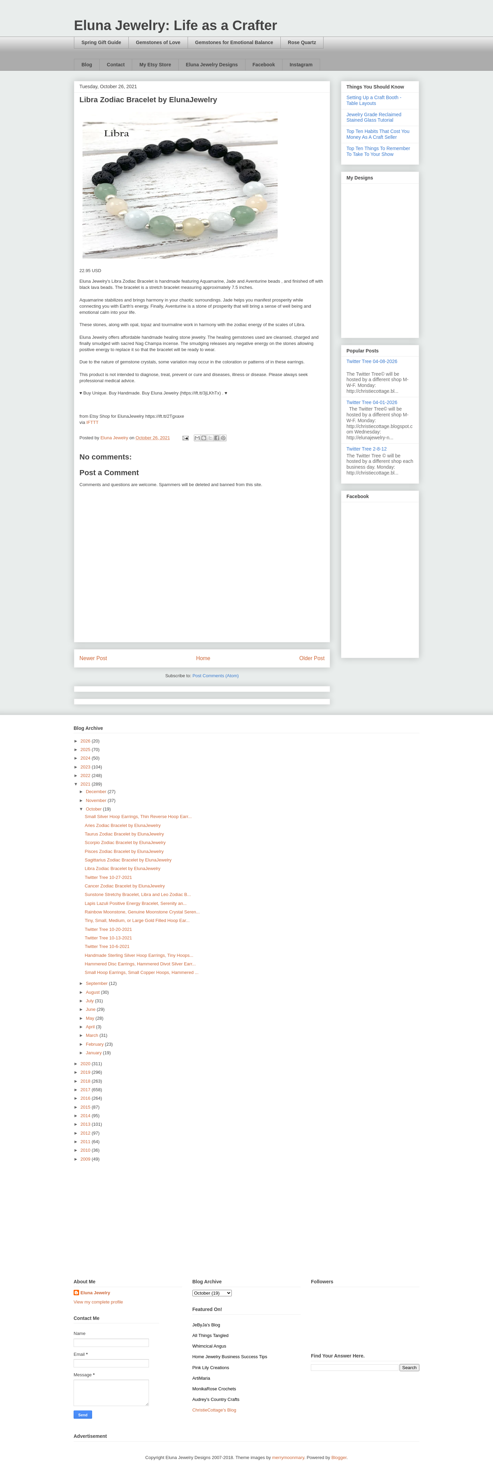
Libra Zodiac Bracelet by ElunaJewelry (122, 868)
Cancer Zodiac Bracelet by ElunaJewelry (125, 885)
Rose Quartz (302, 42)
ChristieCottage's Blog (214, 1410)
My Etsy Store (155, 64)
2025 (86, 749)
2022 (86, 775)
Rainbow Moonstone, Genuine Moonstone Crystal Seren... (142, 911)
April (91, 1026)
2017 (86, 1089)
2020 (86, 1063)
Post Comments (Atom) (215, 675)
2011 (86, 1141)
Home (203, 658)
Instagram (301, 64)
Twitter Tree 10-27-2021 (108, 877)
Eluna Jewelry (95, 1292)
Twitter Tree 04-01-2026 (371, 402)
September (97, 983)
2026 (86, 741)
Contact (116, 64)
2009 (86, 1159)
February (95, 1044)
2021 (86, 784)
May (91, 1018)
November (97, 800)
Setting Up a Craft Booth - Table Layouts (373, 100)
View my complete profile (98, 1302)
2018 (86, 1081)
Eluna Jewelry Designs (212, 64)
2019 (86, 1072)
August (93, 992)
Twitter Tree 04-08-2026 (371, 361)
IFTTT (92, 422)
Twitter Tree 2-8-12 (366, 449)
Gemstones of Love (158, 42)
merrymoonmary (288, 1457)
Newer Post (93, 658)
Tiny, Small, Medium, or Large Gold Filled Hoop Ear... (137, 920)
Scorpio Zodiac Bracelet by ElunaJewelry (125, 842)
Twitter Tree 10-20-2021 (108, 929)
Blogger (338, 1457)
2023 (86, 767)
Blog (86, 64)
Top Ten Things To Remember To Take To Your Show (378, 151)
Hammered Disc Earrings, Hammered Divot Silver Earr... (140, 963)
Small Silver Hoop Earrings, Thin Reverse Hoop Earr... (138, 816)
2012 (86, 1133)
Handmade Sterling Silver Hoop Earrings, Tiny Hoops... (139, 955)
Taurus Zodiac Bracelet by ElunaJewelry (124, 834)
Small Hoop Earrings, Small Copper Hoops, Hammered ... (141, 972)
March (93, 1035)
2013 (86, 1124)
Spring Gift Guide (101, 42)
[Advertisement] (246, 1221)
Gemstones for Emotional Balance (234, 42)
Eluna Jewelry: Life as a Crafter (175, 25)
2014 (86, 1115)
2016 (86, 1098)
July (90, 1000)
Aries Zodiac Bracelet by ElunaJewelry (123, 825)
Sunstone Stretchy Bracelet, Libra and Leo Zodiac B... (138, 894)
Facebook (264, 64)
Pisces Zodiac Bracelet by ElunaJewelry (124, 851)
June (91, 1009)
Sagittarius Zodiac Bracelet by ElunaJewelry (128, 859)
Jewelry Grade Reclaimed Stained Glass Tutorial (373, 117)
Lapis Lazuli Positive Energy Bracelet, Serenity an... (136, 903)
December (97, 791)
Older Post (312, 658)
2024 (86, 758)
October (94, 809)
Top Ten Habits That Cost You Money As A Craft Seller (377, 134)
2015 (86, 1107)
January (94, 1052)
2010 (86, 1150)
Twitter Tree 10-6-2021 (107, 946)
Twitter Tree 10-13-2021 (108, 937)
